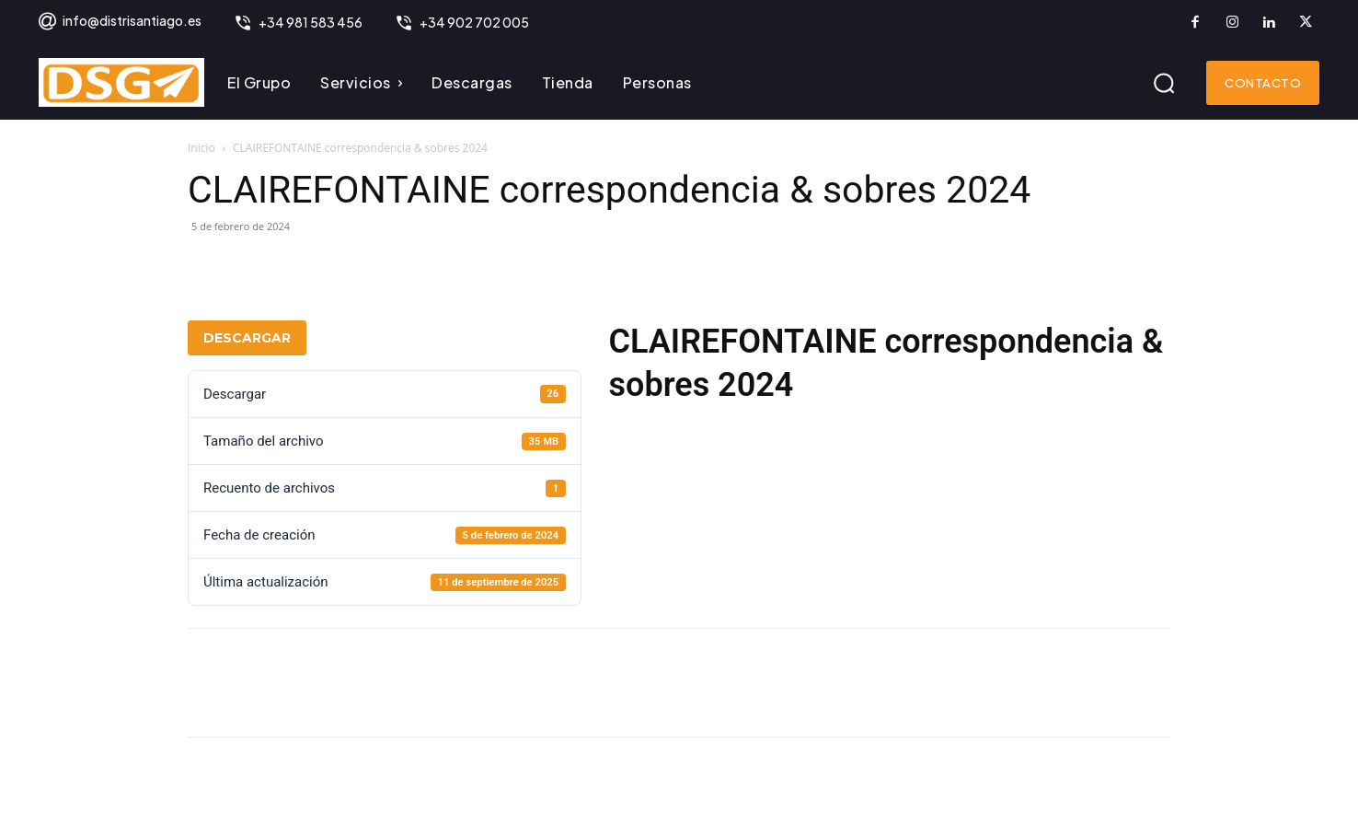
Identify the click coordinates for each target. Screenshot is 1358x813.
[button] (1164, 83)
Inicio (201, 148)
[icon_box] (119, 22)
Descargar (247, 338)
